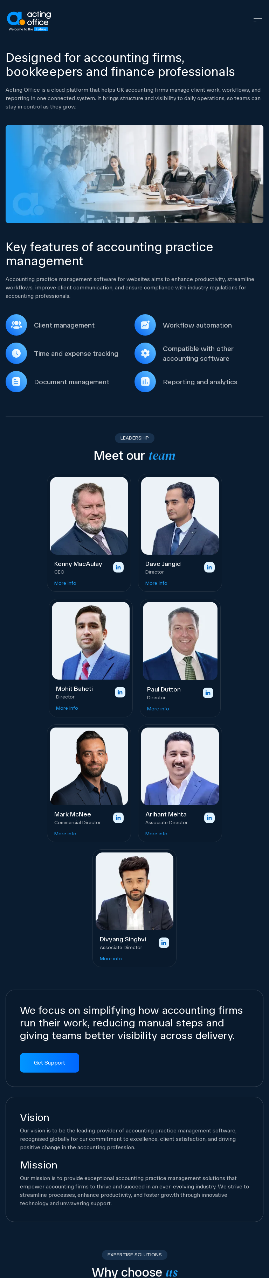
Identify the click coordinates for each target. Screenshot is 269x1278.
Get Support (49, 1062)
